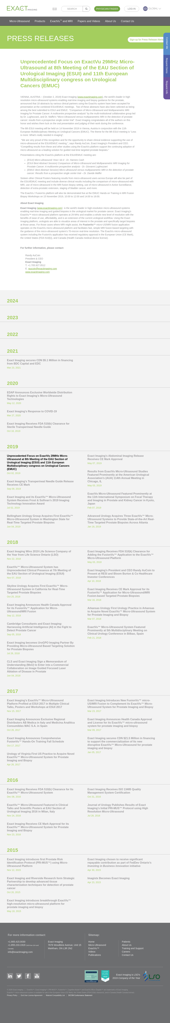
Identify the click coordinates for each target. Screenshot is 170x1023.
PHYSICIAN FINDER (107, 8)
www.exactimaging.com (90, 97)
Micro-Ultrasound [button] (19, 21)
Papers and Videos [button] (89, 21)
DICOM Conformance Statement (80, 995)
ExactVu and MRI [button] (61, 21)
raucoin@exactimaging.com (42, 268)
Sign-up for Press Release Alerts (146, 39)
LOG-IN (131, 8)
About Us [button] (110, 21)
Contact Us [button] (127, 21)
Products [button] (40, 21)
